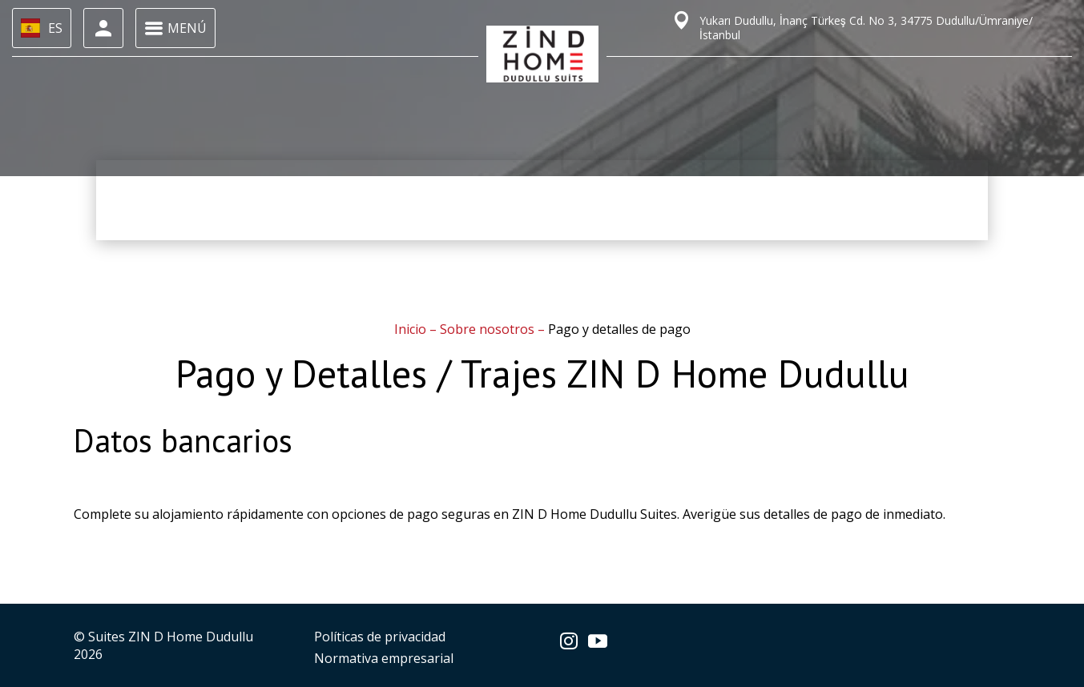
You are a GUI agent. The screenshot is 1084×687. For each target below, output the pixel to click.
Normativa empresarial (383, 658)
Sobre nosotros (489, 329)
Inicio (411, 329)
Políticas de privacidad (379, 636)
